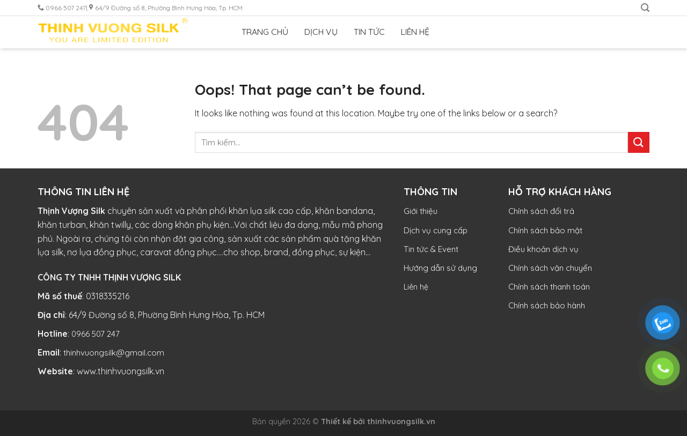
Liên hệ (416, 287)
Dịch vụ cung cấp (435, 230)
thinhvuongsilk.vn (401, 421)
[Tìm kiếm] (645, 8)
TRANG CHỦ (265, 31)
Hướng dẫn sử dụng (440, 268)
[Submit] (638, 142)
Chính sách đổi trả (541, 211)
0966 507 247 (95, 334)
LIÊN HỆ (415, 31)
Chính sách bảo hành (546, 305)
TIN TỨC (369, 31)
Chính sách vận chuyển (550, 268)
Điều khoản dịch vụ (543, 249)
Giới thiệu (420, 211)
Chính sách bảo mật (545, 230)
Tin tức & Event (431, 249)
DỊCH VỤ (321, 31)
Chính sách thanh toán (549, 287)
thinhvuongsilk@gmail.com (113, 353)
